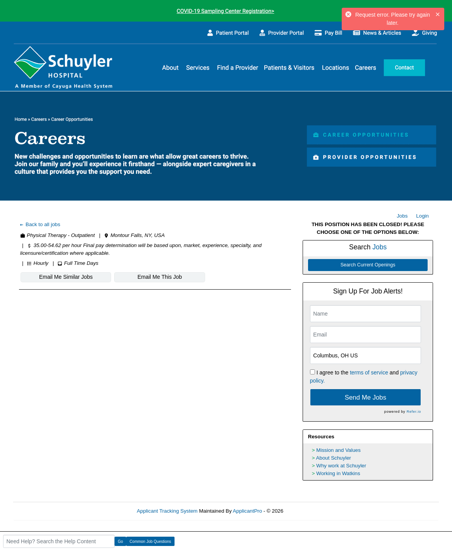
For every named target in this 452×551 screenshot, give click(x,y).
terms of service (369, 372)
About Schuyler (333, 458)
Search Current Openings (368, 265)
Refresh (306, 511)
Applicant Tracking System (167, 511)
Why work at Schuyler (341, 466)
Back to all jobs (39, 224)
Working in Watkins (338, 473)
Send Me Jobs (365, 397)
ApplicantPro (247, 511)
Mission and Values (338, 450)
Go (120, 541)
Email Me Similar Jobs (65, 277)
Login (422, 216)
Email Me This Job (159, 277)
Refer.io (414, 412)
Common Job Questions (150, 541)
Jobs (402, 216)
